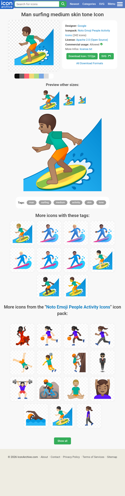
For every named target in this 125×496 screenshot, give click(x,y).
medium (60, 202)
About (44, 457)
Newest (74, 4)
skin (89, 202)
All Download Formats (89, 63)
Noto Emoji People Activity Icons (78, 307)
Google (82, 25)
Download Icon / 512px (82, 56)
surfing (45, 202)
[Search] (63, 4)
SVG (101, 4)
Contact (55, 457)
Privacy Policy (71, 457)
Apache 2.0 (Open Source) (92, 39)
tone (101, 202)
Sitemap (112, 457)
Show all (62, 440)
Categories (89, 4)
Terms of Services (93, 457)
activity (76, 202)
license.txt (86, 49)
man (31, 202)
